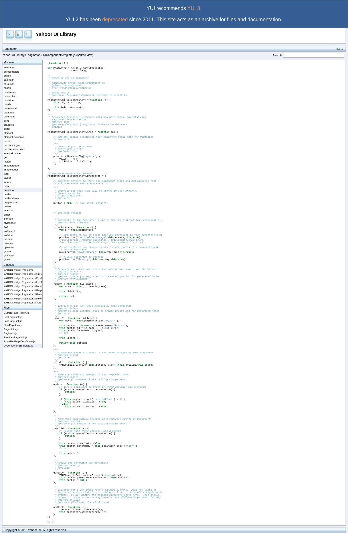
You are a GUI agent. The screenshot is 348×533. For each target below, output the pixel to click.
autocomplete (11, 71)
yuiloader (9, 255)
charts (7, 87)
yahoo (7, 251)
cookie (7, 104)
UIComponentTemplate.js (18, 345)
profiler (8, 194)
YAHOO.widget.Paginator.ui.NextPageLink (23, 286)
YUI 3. (194, 8)
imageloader (11, 169)
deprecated (115, 19)
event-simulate (12, 153)
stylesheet (10, 222)
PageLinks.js (11, 329)
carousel (9, 83)
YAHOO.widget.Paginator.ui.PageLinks (23, 290)
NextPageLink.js (13, 325)
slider (7, 214)
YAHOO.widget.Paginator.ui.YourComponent (23, 302)
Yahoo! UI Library (56, 34)
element (8, 132)
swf (6, 226)
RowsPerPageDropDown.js (19, 341)
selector (8, 210)
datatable (9, 112)
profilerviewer (11, 198)
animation (9, 67)
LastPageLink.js (13, 320)
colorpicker (10, 92)
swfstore (9, 235)
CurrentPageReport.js (16, 312)
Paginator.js (10, 333)
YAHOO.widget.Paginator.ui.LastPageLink (23, 282)
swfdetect (9, 231)
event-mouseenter (14, 149)
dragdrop (9, 124)
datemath (9, 116)
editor (7, 128)
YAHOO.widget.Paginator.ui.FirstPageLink (23, 278)
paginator (34, 55)
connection (10, 96)
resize (7, 206)
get (5, 157)
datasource (10, 108)
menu (7, 185)
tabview (8, 239)
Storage (8, 218)
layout (7, 177)
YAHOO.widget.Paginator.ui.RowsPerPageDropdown (23, 298)
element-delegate (14, 136)
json (6, 173)
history (7, 161)
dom (6, 120)
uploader (9, 247)
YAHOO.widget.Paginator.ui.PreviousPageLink (23, 294)
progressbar (11, 202)
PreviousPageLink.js (15, 337)
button (7, 75)
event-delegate (12, 145)
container (9, 100)
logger (7, 181)
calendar (9, 79)
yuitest (7, 259)
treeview (9, 243)
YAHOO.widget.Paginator (18, 269)
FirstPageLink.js (13, 316)
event (7, 141)
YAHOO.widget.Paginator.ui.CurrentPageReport (23, 273)
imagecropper (12, 165)
